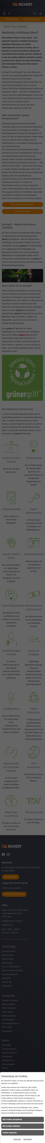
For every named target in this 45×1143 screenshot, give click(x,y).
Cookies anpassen (10, 1132)
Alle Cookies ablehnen (11, 1126)
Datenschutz (27, 1139)
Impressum (17, 1139)
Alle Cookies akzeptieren (12, 1119)
